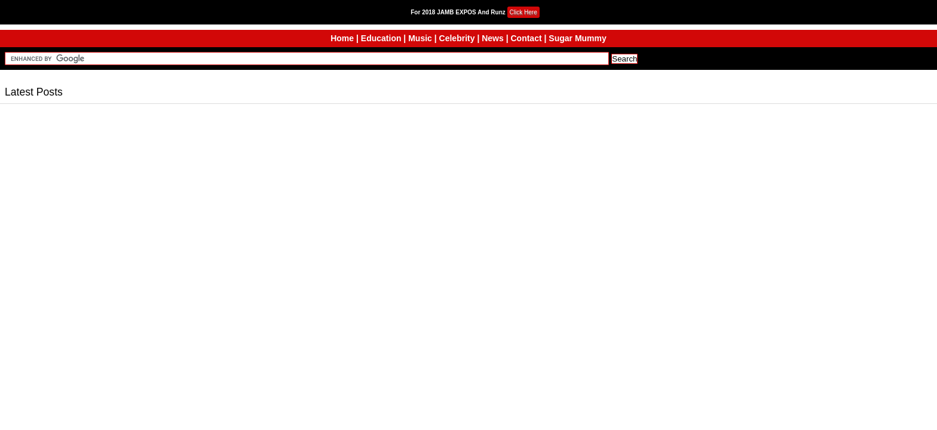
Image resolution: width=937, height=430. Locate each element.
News (493, 38)
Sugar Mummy (577, 38)
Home (342, 38)
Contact (525, 38)
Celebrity (457, 38)
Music (420, 38)
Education (381, 38)
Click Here (523, 12)
